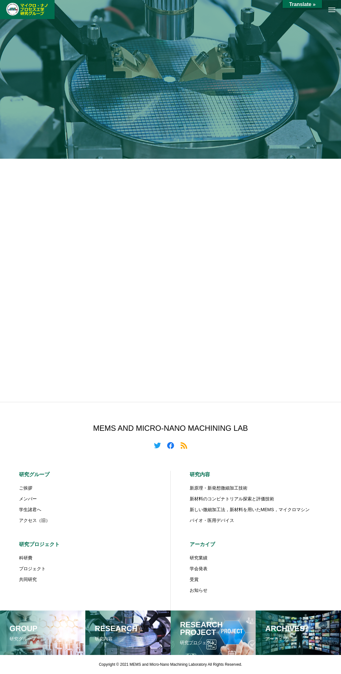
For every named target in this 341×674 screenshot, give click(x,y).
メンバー (28, 498)
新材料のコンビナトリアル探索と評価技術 (232, 498)
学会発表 (198, 568)
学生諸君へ (30, 509)
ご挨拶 (25, 487)
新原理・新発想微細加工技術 (218, 487)
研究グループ (34, 474)
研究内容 (200, 474)
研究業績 (198, 557)
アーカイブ (202, 544)
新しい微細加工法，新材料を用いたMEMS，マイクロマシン (250, 509)
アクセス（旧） (34, 520)
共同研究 (28, 579)
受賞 (194, 579)
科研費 (25, 557)
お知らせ (198, 590)
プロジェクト (32, 568)
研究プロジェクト (39, 544)
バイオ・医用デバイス (212, 520)
